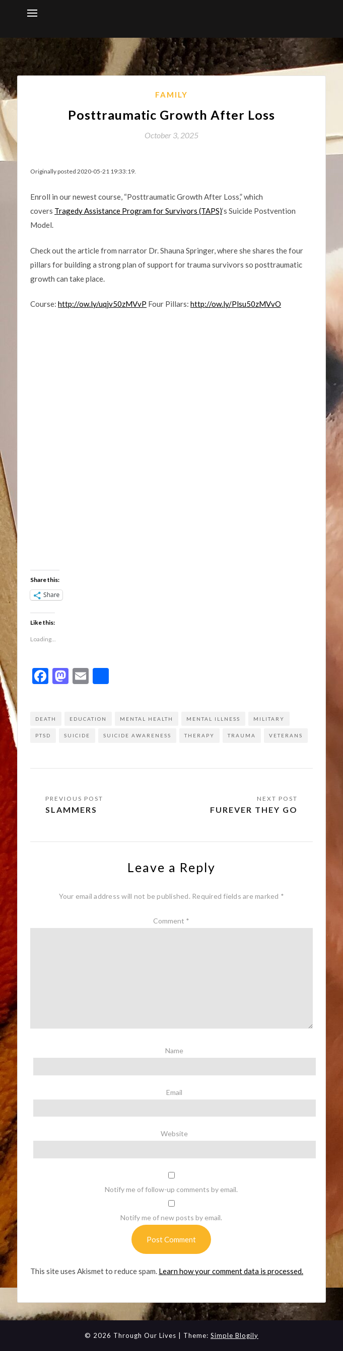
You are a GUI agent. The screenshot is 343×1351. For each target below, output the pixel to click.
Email (174, 1092)
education (88, 719)
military (269, 719)
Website (174, 1133)
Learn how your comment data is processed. (231, 1271)
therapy (199, 735)
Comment (171, 920)
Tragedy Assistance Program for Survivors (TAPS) (138, 210)
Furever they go (254, 809)
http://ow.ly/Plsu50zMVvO (235, 303)
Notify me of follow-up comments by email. (171, 1189)
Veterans (286, 735)
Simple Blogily (234, 1335)
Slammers (71, 809)
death (45, 719)
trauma (242, 735)
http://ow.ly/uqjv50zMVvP (102, 303)
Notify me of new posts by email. (171, 1217)
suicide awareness (137, 735)
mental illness (213, 719)
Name (174, 1050)
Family (171, 94)
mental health (146, 719)
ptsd (43, 735)
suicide (77, 735)
